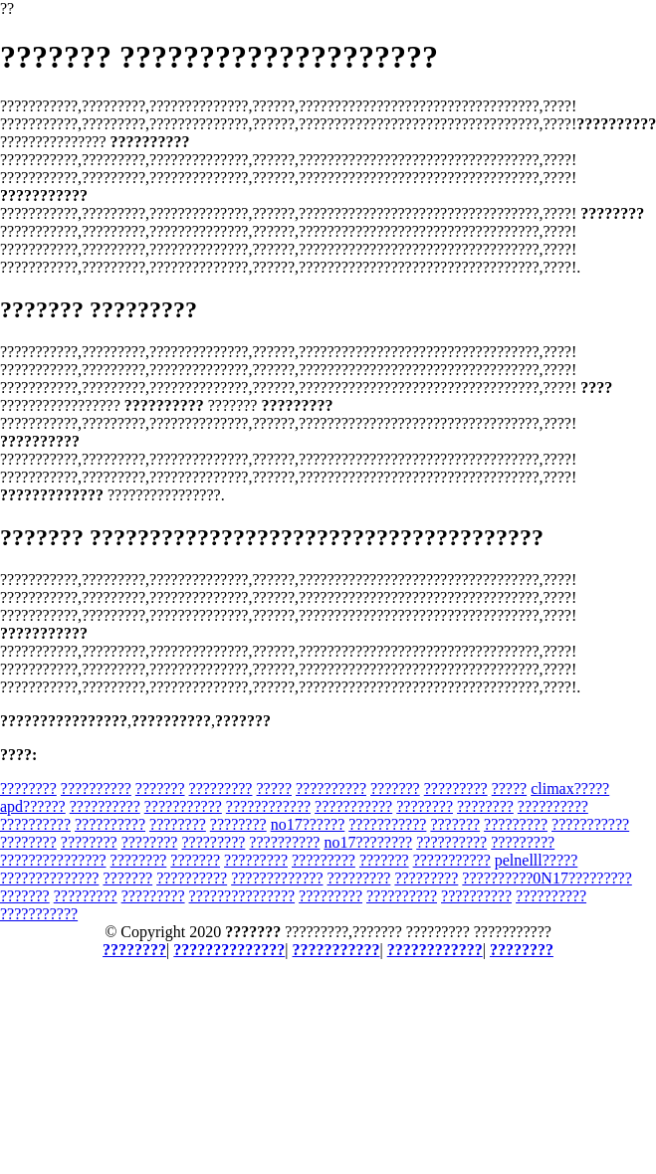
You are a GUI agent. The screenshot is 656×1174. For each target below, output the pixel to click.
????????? (221, 788)
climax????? (570, 788)
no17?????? (308, 824)
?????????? (96, 788)
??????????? (183, 806)
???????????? (268, 806)
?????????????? (49, 878)
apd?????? (33, 806)
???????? (28, 788)
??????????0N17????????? (546, 878)
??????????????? (53, 860)
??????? (160, 788)
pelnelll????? (536, 860)
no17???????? (368, 842)
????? (274, 788)
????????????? (277, 878)
